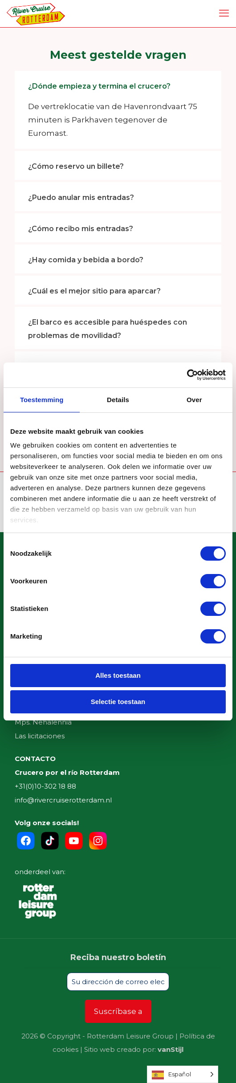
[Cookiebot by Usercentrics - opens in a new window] (187, 375)
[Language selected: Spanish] (182, 1074)
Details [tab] (118, 399)
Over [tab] (194, 399)
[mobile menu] (224, 13)
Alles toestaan (118, 675)
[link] (118, 110)
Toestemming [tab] (42, 399)
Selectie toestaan (118, 701)
